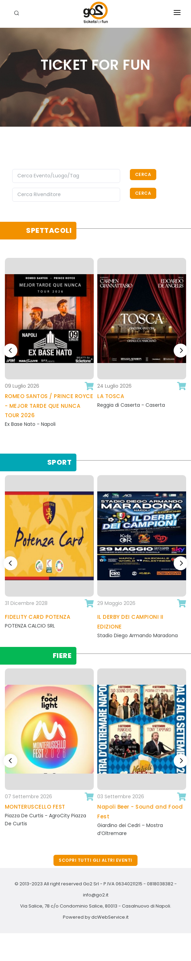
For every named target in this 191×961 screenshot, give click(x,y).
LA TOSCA (110, 396)
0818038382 (160, 883)
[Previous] (10, 350)
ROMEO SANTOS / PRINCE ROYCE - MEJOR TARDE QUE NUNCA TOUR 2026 (49, 406)
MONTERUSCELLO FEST (35, 806)
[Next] (181, 350)
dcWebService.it (109, 917)
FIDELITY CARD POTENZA (37, 617)
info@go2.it (95, 895)
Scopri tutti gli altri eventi (95, 860)
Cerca (143, 174)
